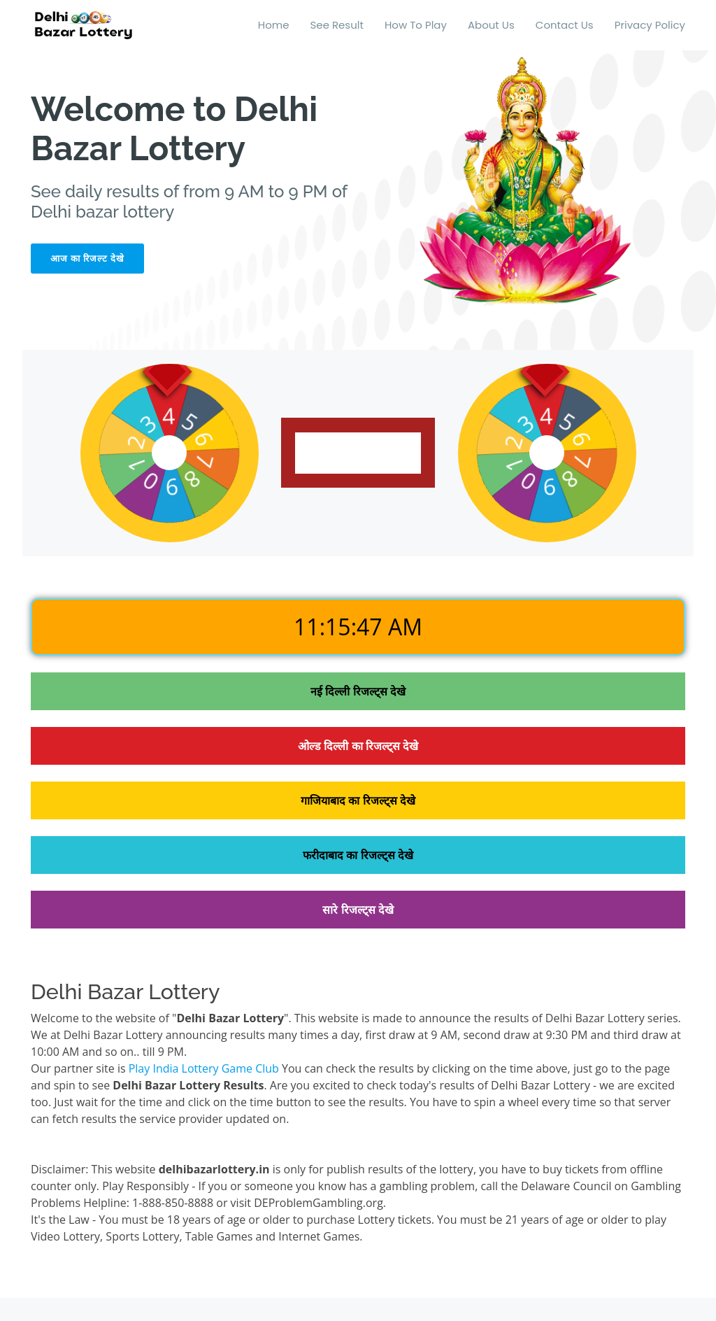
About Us (491, 24)
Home (273, 24)
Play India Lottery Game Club (204, 1068)
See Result (337, 24)
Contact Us (565, 24)
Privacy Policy (650, 24)
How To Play (416, 24)
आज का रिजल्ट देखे (87, 258)
